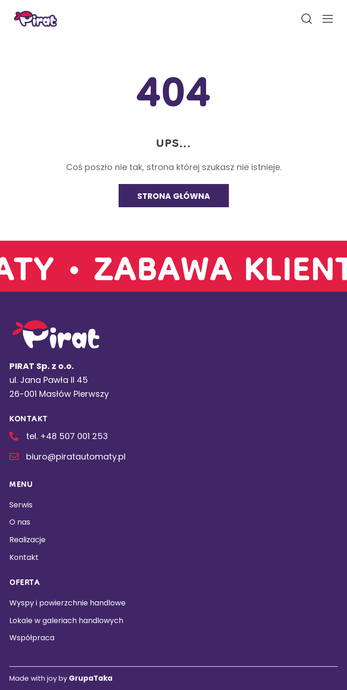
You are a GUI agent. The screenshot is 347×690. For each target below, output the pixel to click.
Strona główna (173, 196)
